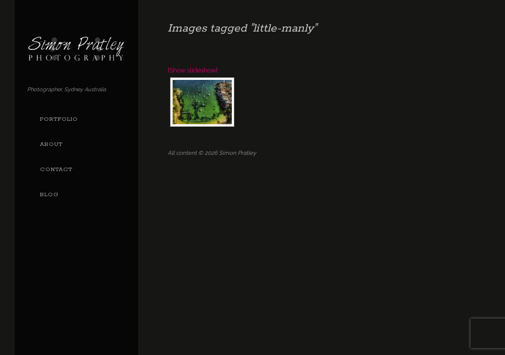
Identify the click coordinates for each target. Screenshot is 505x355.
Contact (56, 169)
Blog (49, 194)
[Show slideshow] (192, 70)
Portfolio (59, 119)
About (51, 144)
